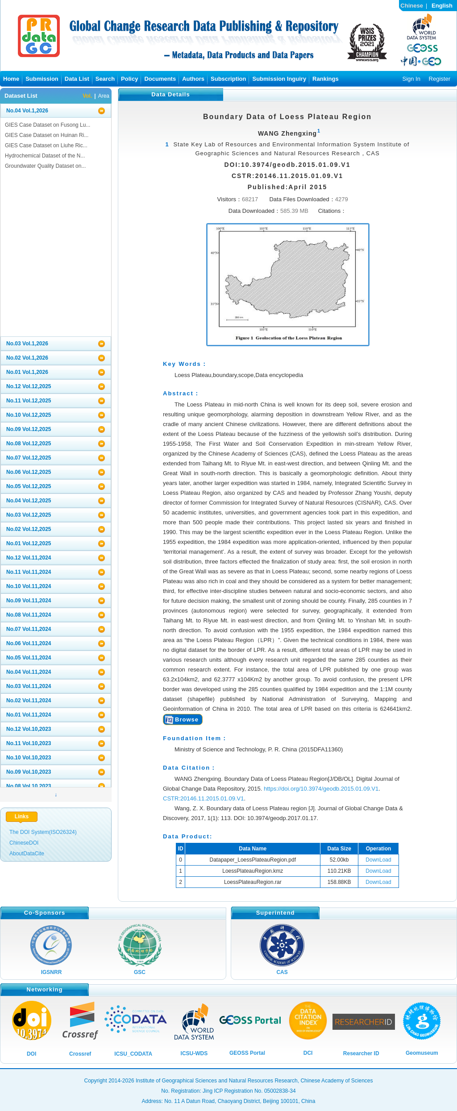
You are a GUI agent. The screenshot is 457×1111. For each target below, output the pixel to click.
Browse (187, 719)
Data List (77, 78)
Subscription (228, 78)
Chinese (411, 5)
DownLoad (378, 860)
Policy (129, 78)
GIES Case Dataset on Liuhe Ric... (46, 145)
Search (105, 78)
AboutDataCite (26, 853)
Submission (41, 78)
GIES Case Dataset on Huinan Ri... (46, 135)
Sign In (411, 78)
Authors (193, 78)
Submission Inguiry (279, 78)
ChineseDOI (23, 843)
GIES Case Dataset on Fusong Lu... (47, 125)
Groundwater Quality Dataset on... (45, 166)
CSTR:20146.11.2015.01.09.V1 (203, 798)
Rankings (325, 78)
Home (11, 78)
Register (439, 78)
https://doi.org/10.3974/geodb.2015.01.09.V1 (321, 788)
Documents (160, 78)
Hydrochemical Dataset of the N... (45, 156)
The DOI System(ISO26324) (43, 832)
